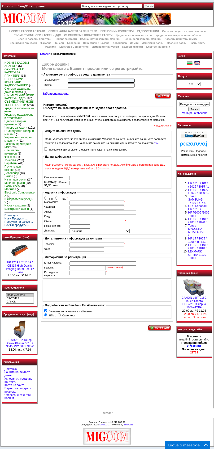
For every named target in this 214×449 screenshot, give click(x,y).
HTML (52, 315)
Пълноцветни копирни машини (100, 39)
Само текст (68, 315)
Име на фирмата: (54, 177)
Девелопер (120, 43)
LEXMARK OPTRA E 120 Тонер (197, 255)
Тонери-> (10, 160)
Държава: (49, 230)
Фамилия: (49, 207)
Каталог (8, 6)
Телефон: (49, 244)
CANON (19, 301)
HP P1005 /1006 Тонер (198, 214)
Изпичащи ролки (152, 43)
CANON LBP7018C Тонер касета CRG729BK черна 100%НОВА (194, 301)
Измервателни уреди (105, 46)
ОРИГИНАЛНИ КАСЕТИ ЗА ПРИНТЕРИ (72, 31)
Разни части (197, 43)
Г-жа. (63, 198)
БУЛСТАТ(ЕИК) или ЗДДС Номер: (55, 184)
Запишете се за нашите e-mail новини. (71, 311)
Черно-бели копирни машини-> (18, 139)
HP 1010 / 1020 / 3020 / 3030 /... (198, 191)
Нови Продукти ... (16, 218)
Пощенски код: (52, 226)
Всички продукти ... (17, 225)
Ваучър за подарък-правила (17, 390)
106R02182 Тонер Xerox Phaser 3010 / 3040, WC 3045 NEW (20, 342)
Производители (14, 287)
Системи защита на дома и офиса (184, 31)
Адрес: (48, 211)
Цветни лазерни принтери (34, 39)
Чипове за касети (66, 39)
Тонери (59, 43)
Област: (48, 221)
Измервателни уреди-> (18, 200)
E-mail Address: (51, 80)
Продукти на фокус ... (18, 221)
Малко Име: (51, 202)
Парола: (47, 85)
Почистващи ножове (96, 43)
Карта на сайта (14, 385)
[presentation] (80, 290)
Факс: (47, 249)
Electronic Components (73, 46)
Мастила (50, 46)
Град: (47, 216)
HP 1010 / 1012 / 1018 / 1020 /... (198, 220)
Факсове (45, 43)
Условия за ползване (18, 378)
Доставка (10, 369)
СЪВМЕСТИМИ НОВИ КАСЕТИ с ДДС (37, 35)
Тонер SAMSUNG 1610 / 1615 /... (197, 200)
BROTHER (19, 298)
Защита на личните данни (17, 373)
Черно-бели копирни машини (142, 39)
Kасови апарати (132, 46)
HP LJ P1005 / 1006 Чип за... (197, 240)
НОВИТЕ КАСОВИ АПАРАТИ (27, 31)
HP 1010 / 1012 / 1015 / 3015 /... (198, 185)
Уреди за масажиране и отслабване (178, 35)
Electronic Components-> (19, 194)
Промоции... (12, 215)
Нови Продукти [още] (16, 237)
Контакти (10, 382)
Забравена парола (55, 93)
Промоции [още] (187, 273)
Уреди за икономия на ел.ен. (134, 35)
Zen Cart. (128, 424)
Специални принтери (23, 43)
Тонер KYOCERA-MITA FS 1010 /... (197, 230)
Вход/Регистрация (31, 6)
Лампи (134, 43)
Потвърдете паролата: (51, 274)
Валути (182, 76)
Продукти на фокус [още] (19, 314)
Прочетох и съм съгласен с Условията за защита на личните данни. (88, 149)
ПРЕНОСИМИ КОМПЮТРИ (117, 31)
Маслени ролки (176, 43)
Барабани (73, 43)
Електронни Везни (158, 46)
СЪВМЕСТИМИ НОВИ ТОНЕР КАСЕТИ (88, 35)
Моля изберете (19, 295)
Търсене (183, 96)
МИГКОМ (104, 424)
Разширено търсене (194, 113)
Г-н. (51, 198)
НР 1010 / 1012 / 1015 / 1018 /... (198, 246)
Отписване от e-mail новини (17, 396)
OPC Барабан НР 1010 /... (197, 207)
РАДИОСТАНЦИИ (148, 31)
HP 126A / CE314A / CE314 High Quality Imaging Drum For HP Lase (20, 266)
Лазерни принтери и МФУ (181, 39)
